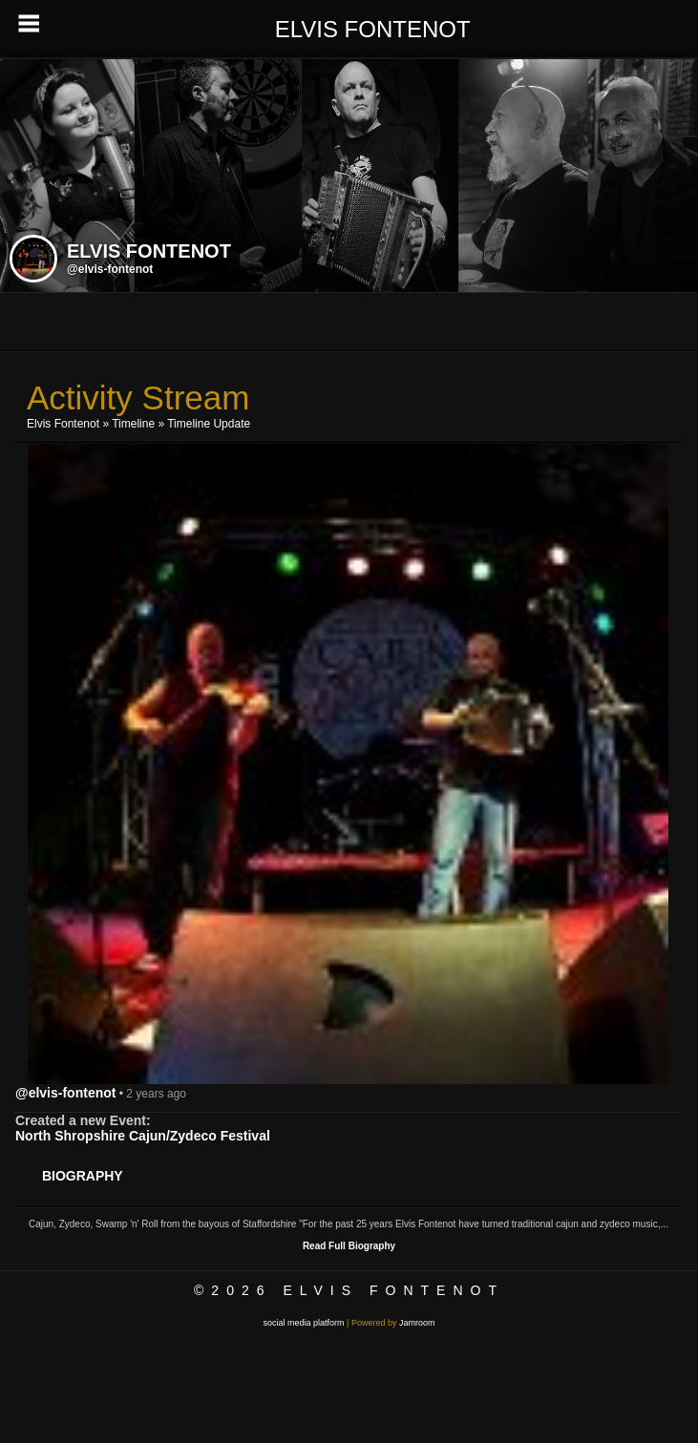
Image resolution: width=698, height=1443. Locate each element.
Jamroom (417, 1323)
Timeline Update (208, 423)
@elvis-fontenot (110, 269)
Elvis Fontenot (63, 423)
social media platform (304, 1323)
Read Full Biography (349, 1246)
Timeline (133, 423)
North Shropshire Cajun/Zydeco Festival (142, 1135)
